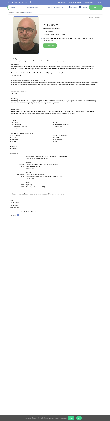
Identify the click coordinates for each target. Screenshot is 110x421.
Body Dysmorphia (62, 390)
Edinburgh (36, 358)
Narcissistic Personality (87, 384)
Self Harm (36, 387)
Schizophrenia (60, 384)
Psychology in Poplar (18, 329)
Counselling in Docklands (19, 330)
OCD (10, 381)
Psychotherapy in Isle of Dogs (20, 342)
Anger (11, 390)
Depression (61, 3)
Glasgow (35, 363)
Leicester (59, 361)
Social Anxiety (60, 387)
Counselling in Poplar (67, 327)
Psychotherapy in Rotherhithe (20, 337)
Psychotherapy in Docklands (20, 332)
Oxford (82, 355)
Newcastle (59, 369)
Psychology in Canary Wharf (69, 325)
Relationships (89, 3)
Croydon (35, 355)
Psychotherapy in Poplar (68, 329)
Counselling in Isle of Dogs (20, 340)
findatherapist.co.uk (20, 2)
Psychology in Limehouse (19, 339)
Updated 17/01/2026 (94, 17)
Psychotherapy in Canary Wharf (21, 327)
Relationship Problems (87, 378)
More (99, 3)
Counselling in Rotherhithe (20, 335)
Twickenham (84, 366)
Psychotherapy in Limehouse (69, 339)
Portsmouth (83, 358)
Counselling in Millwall (68, 332)
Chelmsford (12, 366)
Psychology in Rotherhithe (69, 335)
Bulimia (35, 381)
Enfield (35, 361)
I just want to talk (14, 378)
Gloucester (36, 366)
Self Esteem (36, 392)
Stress (34, 378)
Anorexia (35, 384)
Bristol (11, 361)
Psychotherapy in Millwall (68, 334)
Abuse (11, 392)
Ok (80, 418)
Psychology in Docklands (68, 330)
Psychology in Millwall (18, 334)
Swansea (82, 363)
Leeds (58, 358)
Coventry (12, 369)
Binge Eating (60, 381)
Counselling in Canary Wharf (20, 325)
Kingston (59, 355)
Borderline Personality (87, 381)
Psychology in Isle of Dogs (69, 340)
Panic (10, 387)
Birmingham (13, 358)
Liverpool (59, 363)
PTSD (10, 384)
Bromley (11, 363)
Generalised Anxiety (74, 3)
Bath (10, 355)
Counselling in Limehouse (68, 337)
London (58, 366)
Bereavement (60, 378)
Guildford (36, 369)
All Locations (84, 369)
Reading (82, 361)
